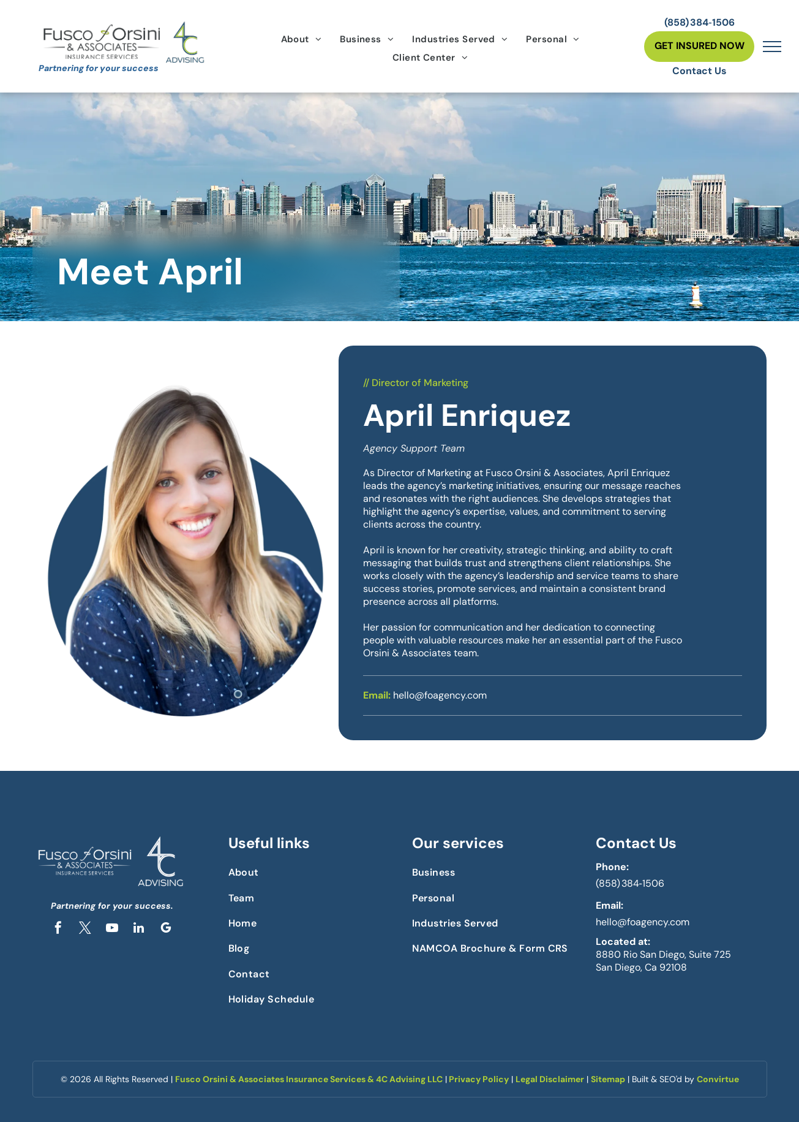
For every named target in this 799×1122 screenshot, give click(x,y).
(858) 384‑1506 (630, 883)
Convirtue (718, 1079)
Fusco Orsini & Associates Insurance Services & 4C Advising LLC (309, 1079)
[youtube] (112, 929)
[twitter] (85, 929)
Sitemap (608, 1079)
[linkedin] (139, 929)
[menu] (772, 47)
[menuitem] (301, 39)
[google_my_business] (166, 929)
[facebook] (58, 929)
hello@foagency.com (642, 921)
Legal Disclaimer (550, 1079)
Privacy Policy (479, 1079)
